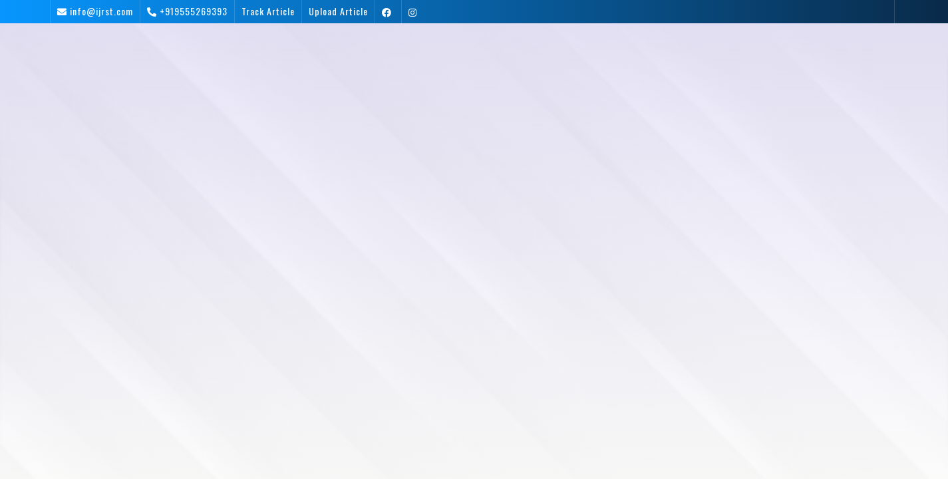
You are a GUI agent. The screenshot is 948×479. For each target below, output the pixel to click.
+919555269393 (194, 11)
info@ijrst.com (101, 11)
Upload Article (338, 11)
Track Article (268, 11)
